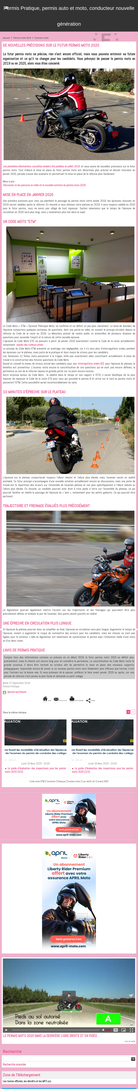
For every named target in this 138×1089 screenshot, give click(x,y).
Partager (104, 700)
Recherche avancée (14, 1065)
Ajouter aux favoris (16, 692)
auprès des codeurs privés (29, 344)
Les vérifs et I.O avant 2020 (98, 781)
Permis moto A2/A (23, 37)
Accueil (6, 37)
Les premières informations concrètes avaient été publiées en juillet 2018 (41, 166)
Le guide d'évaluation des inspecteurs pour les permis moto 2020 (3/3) (35, 770)
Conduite (48, 781)
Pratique (59, 781)
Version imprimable (81, 700)
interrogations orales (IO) (91, 363)
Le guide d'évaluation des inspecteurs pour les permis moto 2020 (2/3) (102, 770)
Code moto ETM (33, 781)
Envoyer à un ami (54, 700)
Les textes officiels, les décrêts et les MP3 (21, 1082)
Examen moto (42, 37)
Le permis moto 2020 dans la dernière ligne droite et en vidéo (56, 1036)
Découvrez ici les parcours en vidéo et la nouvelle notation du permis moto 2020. (44, 185)
